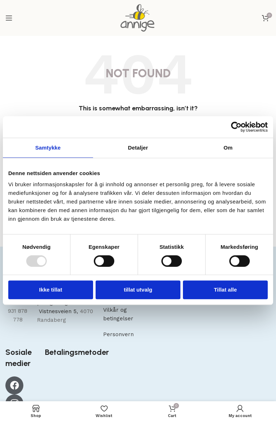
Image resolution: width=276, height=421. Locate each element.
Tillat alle (225, 290)
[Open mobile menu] (9, 18)
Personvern (118, 334)
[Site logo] (137, 17)
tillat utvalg (138, 290)
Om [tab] (228, 148)
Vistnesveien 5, (58, 311)
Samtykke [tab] (48, 148)
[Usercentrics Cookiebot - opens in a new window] (236, 127)
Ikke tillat (50, 290)
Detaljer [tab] (138, 148)
